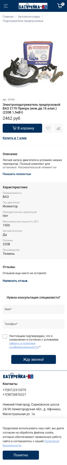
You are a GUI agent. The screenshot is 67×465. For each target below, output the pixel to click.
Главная (8, 16)
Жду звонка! (33, 359)
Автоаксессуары (29, 16)
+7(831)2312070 (14, 390)
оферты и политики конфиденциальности (24, 345)
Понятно (21, 455)
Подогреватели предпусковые (23, 21)
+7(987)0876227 (14, 394)
